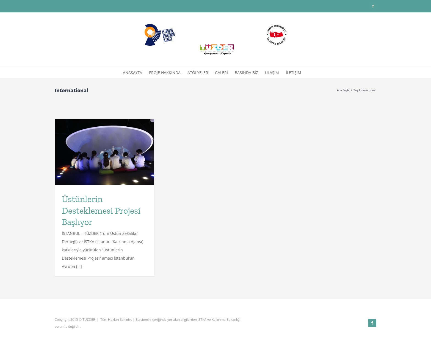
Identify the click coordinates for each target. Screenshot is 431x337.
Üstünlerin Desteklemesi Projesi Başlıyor (101, 210)
